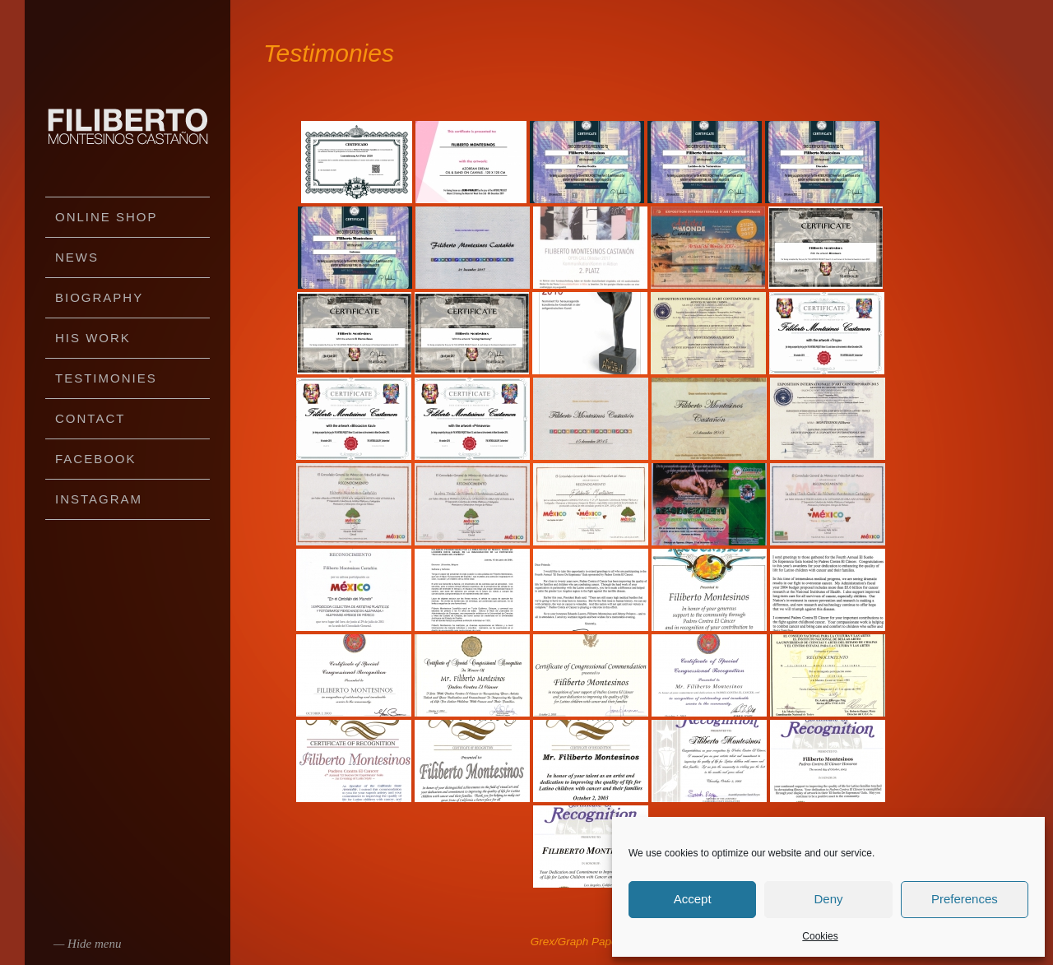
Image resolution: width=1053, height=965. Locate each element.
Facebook (96, 459)
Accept (693, 899)
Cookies (819, 936)
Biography (99, 297)
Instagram (98, 499)
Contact (90, 418)
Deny (828, 899)
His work (93, 338)
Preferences (964, 899)
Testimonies (106, 378)
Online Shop (106, 217)
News (77, 257)
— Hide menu (87, 943)
